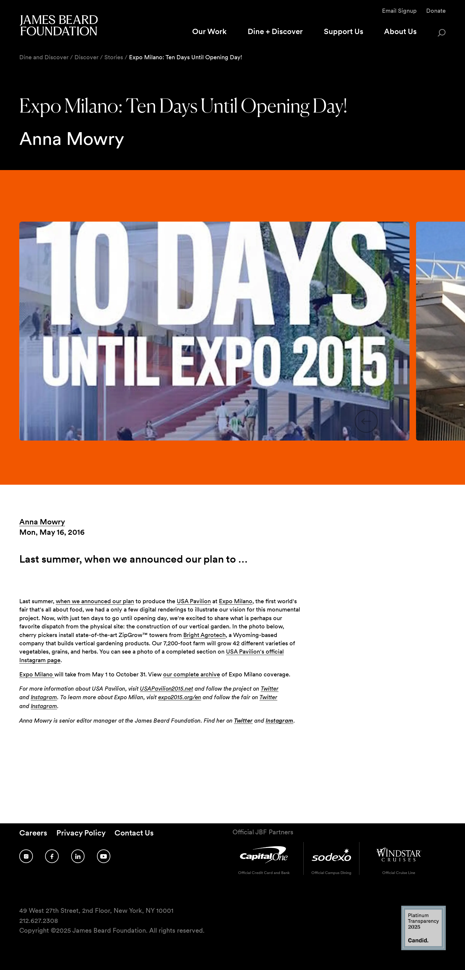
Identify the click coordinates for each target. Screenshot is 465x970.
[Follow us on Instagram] (26, 856)
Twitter (269, 689)
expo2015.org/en (179, 697)
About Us (400, 31)
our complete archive (191, 674)
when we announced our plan (95, 601)
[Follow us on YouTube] (104, 856)
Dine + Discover (275, 31)
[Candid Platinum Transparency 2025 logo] (423, 948)
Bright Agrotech (204, 634)
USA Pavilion (194, 601)
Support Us (343, 31)
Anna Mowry (42, 521)
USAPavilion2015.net (166, 689)
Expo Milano (235, 601)
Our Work (209, 31)
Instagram (44, 697)
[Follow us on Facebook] (52, 856)
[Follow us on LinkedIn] (78, 856)
